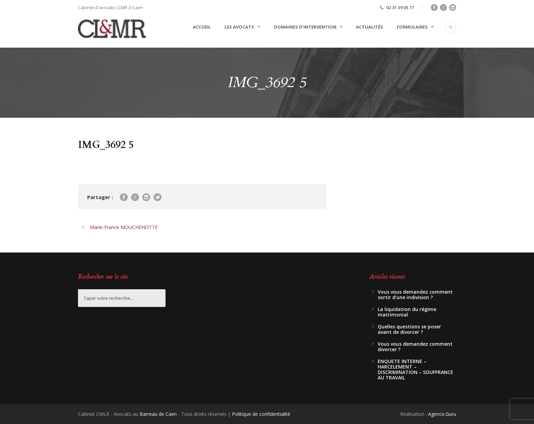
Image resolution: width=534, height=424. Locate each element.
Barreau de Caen (158, 414)
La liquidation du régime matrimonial (407, 312)
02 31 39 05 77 (400, 7)
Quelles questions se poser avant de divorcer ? (409, 329)
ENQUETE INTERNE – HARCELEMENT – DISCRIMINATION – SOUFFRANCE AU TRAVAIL (415, 369)
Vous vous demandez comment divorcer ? (415, 347)
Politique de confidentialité (261, 414)
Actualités (369, 27)
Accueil (202, 27)
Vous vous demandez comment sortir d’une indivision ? (415, 294)
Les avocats (239, 27)
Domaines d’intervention (305, 27)
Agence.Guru (442, 414)
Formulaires (412, 27)
